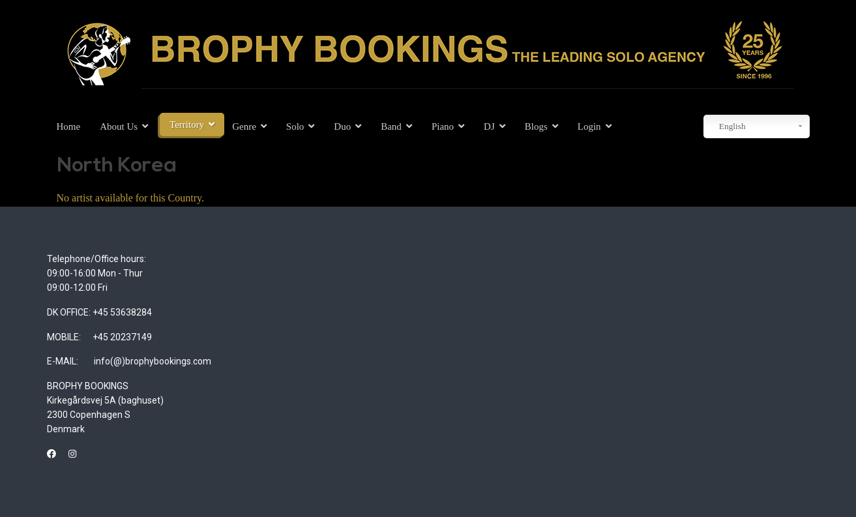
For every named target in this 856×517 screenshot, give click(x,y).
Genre (244, 126)
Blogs (536, 126)
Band (391, 126)
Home (69, 126)
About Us (119, 126)
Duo (342, 126)
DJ (489, 126)
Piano (443, 126)
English (726, 126)
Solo (295, 126)
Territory (187, 124)
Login (589, 126)
